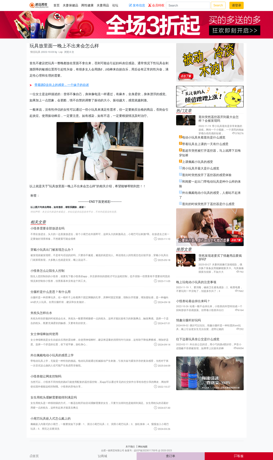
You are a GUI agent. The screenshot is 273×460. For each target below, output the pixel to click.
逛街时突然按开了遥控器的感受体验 (207, 175)
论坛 (115, 5)
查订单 (170, 456)
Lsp (61, 51)
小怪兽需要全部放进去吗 (47, 228)
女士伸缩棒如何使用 (44, 334)
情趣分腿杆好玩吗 (188, 320)
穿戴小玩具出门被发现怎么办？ (52, 249)
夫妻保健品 (70, 5)
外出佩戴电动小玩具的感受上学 (52, 355)
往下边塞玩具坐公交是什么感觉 (197, 339)
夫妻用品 (103, 5)
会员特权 (156, 5)
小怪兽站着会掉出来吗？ (193, 301)
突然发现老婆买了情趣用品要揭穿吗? (220, 257)
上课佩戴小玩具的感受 (197, 162)
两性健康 (87, 5)
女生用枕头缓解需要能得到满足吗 (53, 397)
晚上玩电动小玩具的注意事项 (196, 282)
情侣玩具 (35, 51)
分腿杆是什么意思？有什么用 (50, 292)
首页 (56, 5)
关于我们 (130, 446)
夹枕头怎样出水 (41, 313)
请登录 (236, 5)
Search (218, 5)
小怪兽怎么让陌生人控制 (47, 271)
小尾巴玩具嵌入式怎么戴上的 (50, 418)
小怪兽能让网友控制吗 (45, 376)
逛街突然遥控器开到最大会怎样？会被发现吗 (219, 118)
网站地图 (142, 446)
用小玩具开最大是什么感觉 (200, 168)
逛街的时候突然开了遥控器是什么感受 (208, 204)
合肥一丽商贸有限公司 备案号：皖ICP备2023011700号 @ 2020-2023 (136, 450)
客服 (238, 456)
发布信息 (137, 5)
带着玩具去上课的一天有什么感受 (205, 144)
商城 (102, 456)
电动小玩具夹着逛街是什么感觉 (203, 137)
